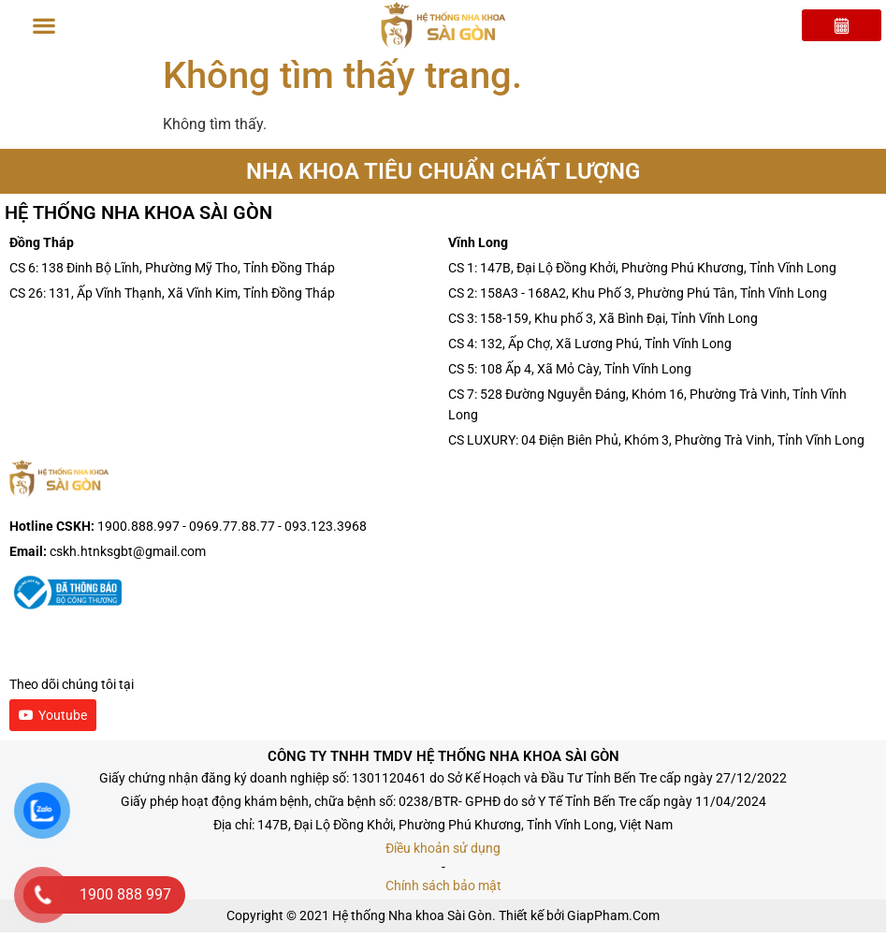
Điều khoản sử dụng (443, 852)
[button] (44, 25)
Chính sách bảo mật (443, 890)
